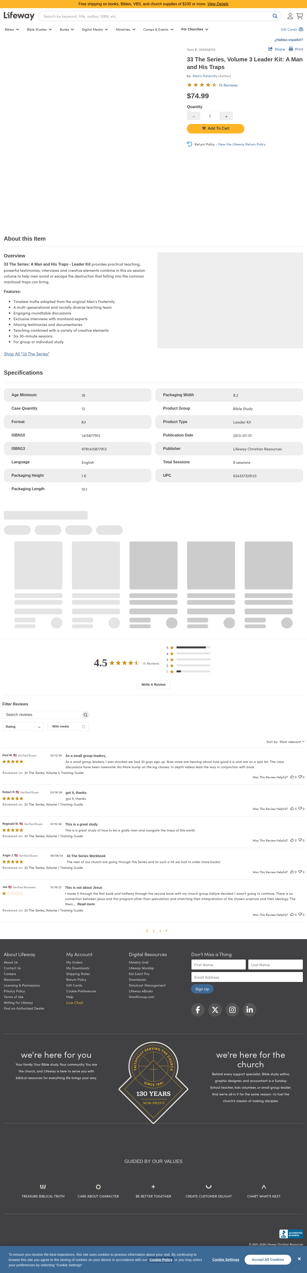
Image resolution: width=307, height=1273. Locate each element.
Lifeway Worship (141, 967)
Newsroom (12, 979)
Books (67, 29)
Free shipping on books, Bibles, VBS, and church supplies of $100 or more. (154, 4)
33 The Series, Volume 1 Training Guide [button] (53, 804)
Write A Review (153, 684)
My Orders (74, 962)
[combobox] (159, 16)
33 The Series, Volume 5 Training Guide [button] (54, 772)
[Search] (274, 16)
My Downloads (77, 967)
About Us (11, 962)
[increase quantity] (226, 116)
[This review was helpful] (292, 777)
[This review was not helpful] (300, 777)
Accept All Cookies (268, 1259)
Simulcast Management (147, 985)
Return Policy (76, 979)
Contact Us (12, 967)
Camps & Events (158, 29)
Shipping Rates (78, 973)
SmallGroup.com (141, 996)
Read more (86, 904)
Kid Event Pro (139, 973)
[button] (189, 648)
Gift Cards (74, 985)
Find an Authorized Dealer (24, 1008)
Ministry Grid (138, 962)
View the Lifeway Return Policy (242, 144)
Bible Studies (39, 29)
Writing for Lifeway (18, 1002)
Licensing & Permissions (22, 985)
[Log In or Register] (290, 16)
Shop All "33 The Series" (27, 354)
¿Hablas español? (288, 40)
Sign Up (202, 988)
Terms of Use (14, 996)
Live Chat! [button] (74, 1002)
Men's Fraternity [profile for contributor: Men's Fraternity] (205, 75)
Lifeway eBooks (141, 990)
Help (69, 996)
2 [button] (153, 930)
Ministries (126, 29)
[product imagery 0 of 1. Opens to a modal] (92, 134)
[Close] (299, 1259)
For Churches (194, 29)
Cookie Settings (225, 1259)
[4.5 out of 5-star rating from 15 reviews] (212, 85)
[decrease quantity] (193, 116)
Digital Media (95, 29)
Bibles (12, 29)
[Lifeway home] (19, 16)
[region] (153, 1259)
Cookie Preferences (81, 990)
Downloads (137, 979)
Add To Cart (215, 128)
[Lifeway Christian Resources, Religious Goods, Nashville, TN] (291, 1233)
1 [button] (147, 931)
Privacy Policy (14, 990)
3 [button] (160, 930)
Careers (10, 973)
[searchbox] (42, 715)
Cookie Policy (160, 1260)
